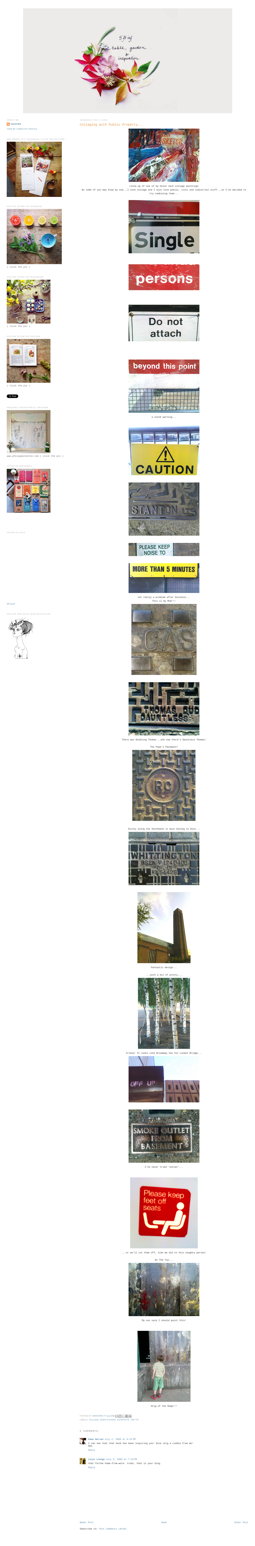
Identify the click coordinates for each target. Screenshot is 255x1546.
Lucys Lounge (96, 1459)
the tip (135, 1420)
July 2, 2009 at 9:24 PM (120, 1439)
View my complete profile (22, 129)
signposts (123, 1420)
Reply (91, 1450)
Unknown (15, 124)
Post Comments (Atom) (113, 1529)
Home (164, 1522)
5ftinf (11, 604)
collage (94, 1420)
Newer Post (87, 1522)
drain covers (108, 1420)
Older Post (241, 1522)
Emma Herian (95, 1439)
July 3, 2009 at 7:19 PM (121, 1459)
